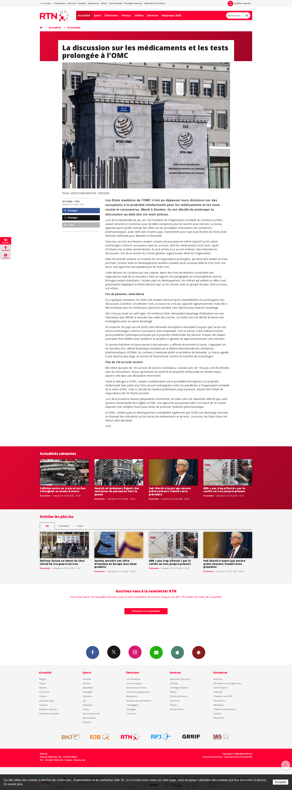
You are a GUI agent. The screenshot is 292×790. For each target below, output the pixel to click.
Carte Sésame (116, 3)
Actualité (84, 15)
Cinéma (174, 683)
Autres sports (89, 718)
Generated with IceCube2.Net (238, 757)
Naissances (93, 3)
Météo (173, 692)
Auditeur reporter (48, 709)
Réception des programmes (228, 683)
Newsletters (156, 652)
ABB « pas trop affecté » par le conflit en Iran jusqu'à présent (224, 489)
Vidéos (139, 15)
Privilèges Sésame (133, 3)
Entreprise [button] (59, 3)
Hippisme (87, 705)
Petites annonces (178, 696)
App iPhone (177, 652)
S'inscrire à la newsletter (146, 611)
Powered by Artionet (212, 757)
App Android (198, 652)
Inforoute (71, 3)
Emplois (82, 3)
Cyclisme (87, 696)
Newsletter (219, 718)
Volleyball (87, 692)
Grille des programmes (138, 692)
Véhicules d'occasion (154, 3)
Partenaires (219, 700)
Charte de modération (225, 709)
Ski (84, 700)
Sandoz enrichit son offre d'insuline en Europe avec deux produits (115, 564)
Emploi (173, 705)
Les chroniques (134, 683)
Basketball (88, 687)
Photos (126, 15)
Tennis (86, 709)
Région (42, 679)
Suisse (42, 683)
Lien (69, 224)
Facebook (92, 652)
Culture (43, 696)
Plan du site (79, 760)
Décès (104, 3)
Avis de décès (176, 709)
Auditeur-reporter (239, 3)
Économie (73, 27)
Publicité (218, 692)
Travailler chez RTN (223, 696)
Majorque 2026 (171, 15)
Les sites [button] (45, 3)
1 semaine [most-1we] (63, 525)
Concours (131, 713)
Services (152, 15)
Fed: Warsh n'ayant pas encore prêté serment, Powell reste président (170, 491)
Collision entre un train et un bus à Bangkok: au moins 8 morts (62, 489)
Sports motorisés (91, 713)
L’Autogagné (132, 705)
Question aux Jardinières (138, 700)
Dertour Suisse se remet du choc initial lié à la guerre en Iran (62, 562)
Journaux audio (46, 700)
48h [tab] (47, 525)
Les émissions (133, 679)
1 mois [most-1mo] (79, 525)
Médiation (219, 705)
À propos (218, 679)
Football (87, 679)
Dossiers (43, 705)
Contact (217, 713)
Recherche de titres (136, 687)
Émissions (111, 15)
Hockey (86, 683)
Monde (42, 687)
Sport (97, 15)
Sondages (131, 709)
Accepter (280, 782)
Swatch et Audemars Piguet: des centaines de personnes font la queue (116, 491)
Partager (71, 210)
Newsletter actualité (49, 713)
